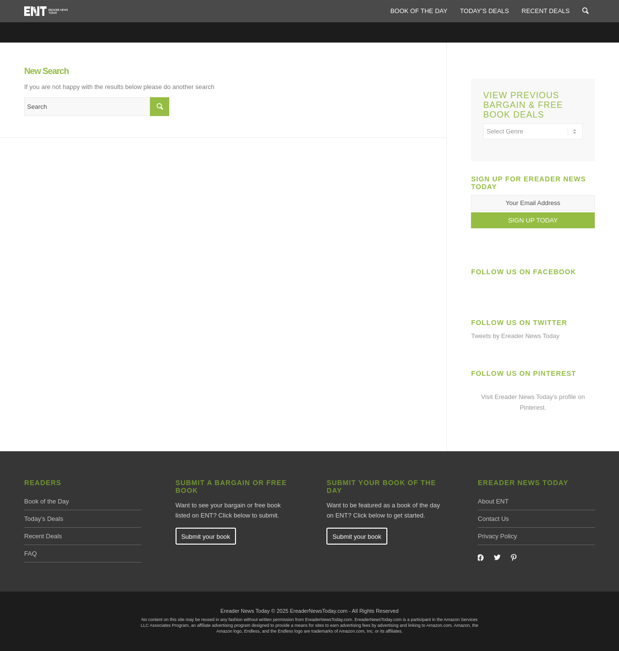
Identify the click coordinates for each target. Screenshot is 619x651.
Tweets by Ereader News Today (515, 336)
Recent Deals (43, 536)
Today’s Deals (43, 518)
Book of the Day (46, 501)
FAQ (30, 553)
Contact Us (493, 518)
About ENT (493, 501)
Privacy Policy (497, 536)
